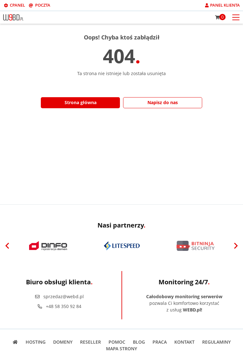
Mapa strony (121, 349)
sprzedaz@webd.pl (59, 296)
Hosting (36, 342)
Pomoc (117, 342)
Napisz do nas (162, 102)
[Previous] (7, 246)
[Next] (236, 246)
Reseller (90, 342)
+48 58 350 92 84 (59, 306)
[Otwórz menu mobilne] (235, 17)
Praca (160, 342)
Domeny (62, 342)
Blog (139, 342)
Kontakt (184, 342)
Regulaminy (216, 342)
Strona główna (81, 102)
